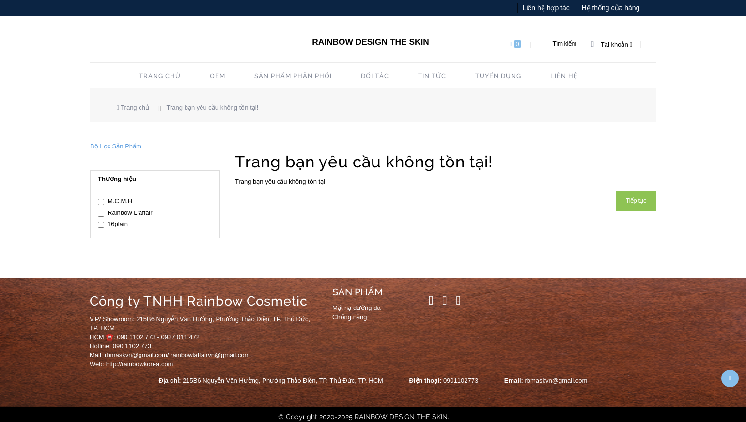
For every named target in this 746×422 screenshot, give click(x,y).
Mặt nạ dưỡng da (356, 307)
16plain (113, 224)
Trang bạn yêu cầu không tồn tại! (213, 107)
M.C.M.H (115, 201)
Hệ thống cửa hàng (610, 8)
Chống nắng (349, 317)
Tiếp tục (636, 200)
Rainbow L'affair (125, 213)
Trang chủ (133, 107)
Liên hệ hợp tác (546, 8)
